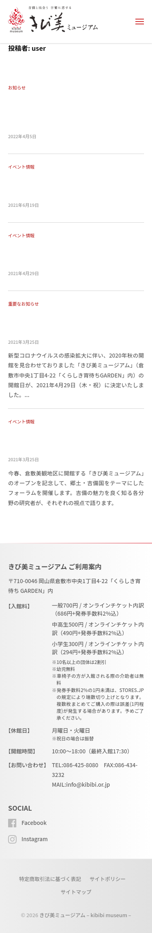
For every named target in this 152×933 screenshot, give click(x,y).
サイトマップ (76, 892)
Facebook (34, 822)
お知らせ (17, 87)
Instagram (34, 839)
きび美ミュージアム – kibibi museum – (85, 915)
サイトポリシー (108, 879)
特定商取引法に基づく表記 (50, 879)
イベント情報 (21, 166)
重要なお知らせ (23, 303)
